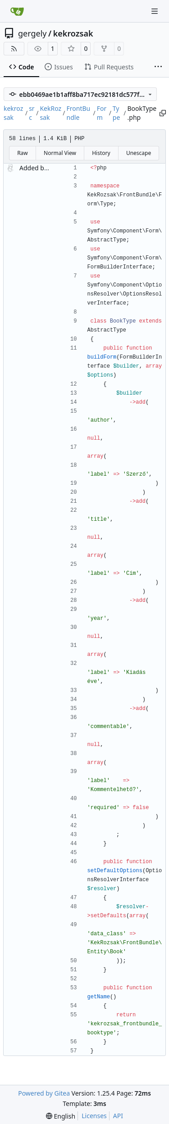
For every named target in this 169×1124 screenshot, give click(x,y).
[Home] (17, 11)
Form (102, 113)
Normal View (60, 153)
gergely (32, 33)
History (101, 153)
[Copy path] (162, 113)
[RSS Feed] (14, 48)
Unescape (138, 153)
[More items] (158, 67)
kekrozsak (73, 33)
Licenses (94, 1115)
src (32, 113)
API (118, 1115)
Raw (22, 153)
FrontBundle (79, 113)
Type (116, 113)
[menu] (60, 1116)
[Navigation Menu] (155, 11)
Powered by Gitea (44, 1093)
